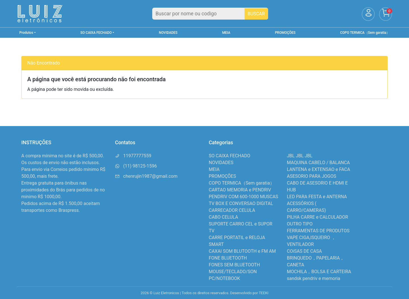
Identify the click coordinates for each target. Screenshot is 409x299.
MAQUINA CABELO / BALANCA (318, 162)
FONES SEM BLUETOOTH (234, 264)
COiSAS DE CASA (304, 251)
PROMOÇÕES (285, 33)
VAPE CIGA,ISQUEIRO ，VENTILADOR (311, 241)
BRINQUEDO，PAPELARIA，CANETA (315, 261)
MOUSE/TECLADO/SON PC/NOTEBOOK (233, 275)
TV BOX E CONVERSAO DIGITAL (241, 203)
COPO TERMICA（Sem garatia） (365, 33)
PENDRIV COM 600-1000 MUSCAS (243, 196)
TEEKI (263, 293)
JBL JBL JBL (299, 155)
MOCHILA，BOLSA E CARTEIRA (319, 271)
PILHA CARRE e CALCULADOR (317, 217)
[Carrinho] (385, 14)
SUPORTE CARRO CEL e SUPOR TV (240, 227)
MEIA (226, 33)
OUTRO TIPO (299, 224)
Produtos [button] (26, 33)
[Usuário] (368, 14)
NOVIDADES (168, 33)
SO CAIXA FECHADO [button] (96, 33)
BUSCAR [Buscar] (256, 13)
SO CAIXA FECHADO (229, 155)
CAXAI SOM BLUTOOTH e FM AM (242, 251)
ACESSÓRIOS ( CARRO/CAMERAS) (306, 207)
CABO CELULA (223, 217)
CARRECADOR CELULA (232, 210)
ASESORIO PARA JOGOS (311, 176)
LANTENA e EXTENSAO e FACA (318, 169)
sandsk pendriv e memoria (313, 278)
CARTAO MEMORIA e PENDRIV (240, 190)
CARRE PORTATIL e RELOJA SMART (237, 241)
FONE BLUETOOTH (228, 258)
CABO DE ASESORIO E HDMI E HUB (317, 186)
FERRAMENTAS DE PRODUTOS (318, 230)
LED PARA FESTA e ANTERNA (317, 196)
